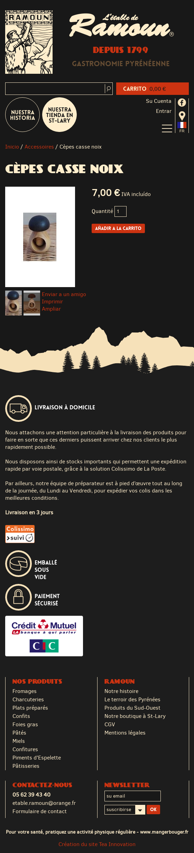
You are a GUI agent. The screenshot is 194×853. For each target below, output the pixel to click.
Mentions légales (125, 732)
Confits (21, 716)
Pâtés (19, 732)
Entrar (164, 111)
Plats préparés (30, 707)
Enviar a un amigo (64, 294)
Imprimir (52, 301)
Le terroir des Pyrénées (132, 699)
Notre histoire (121, 691)
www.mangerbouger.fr (164, 831)
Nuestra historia (22, 115)
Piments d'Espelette (36, 757)
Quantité (102, 211)
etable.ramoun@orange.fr (44, 803)
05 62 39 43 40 (31, 794)
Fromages (24, 691)
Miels (18, 741)
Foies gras (25, 724)
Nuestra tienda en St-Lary (59, 115)
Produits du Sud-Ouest (132, 707)
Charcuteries (28, 699)
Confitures (25, 749)
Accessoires (39, 146)
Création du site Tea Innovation (97, 844)
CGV (109, 724)
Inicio (12, 146)
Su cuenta (159, 101)
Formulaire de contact (39, 811)
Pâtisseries (25, 766)
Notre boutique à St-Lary (135, 716)
